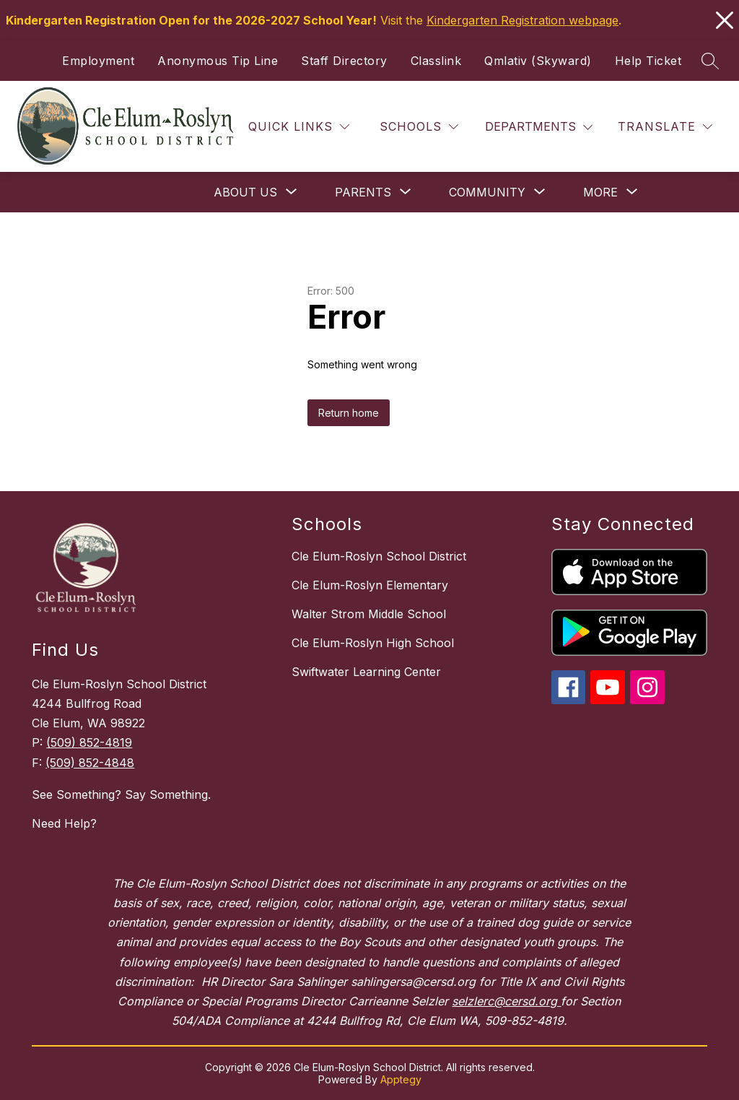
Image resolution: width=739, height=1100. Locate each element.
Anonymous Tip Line (217, 60)
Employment (98, 60)
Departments (530, 126)
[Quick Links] (299, 127)
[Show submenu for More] (600, 192)
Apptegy (400, 1079)
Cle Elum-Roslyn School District (379, 556)
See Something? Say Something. (121, 794)
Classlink (436, 60)
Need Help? (64, 823)
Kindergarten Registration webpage (522, 20)
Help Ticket (648, 60)
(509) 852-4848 (89, 762)
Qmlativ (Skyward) (538, 60)
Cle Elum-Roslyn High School (373, 643)
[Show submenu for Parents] (363, 192)
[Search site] (710, 60)
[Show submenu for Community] (487, 192)
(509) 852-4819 (89, 742)
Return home (348, 413)
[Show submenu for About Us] (245, 192)
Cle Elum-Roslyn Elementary (370, 585)
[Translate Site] (665, 127)
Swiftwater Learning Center (366, 671)
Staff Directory (344, 60)
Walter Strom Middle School (369, 614)
